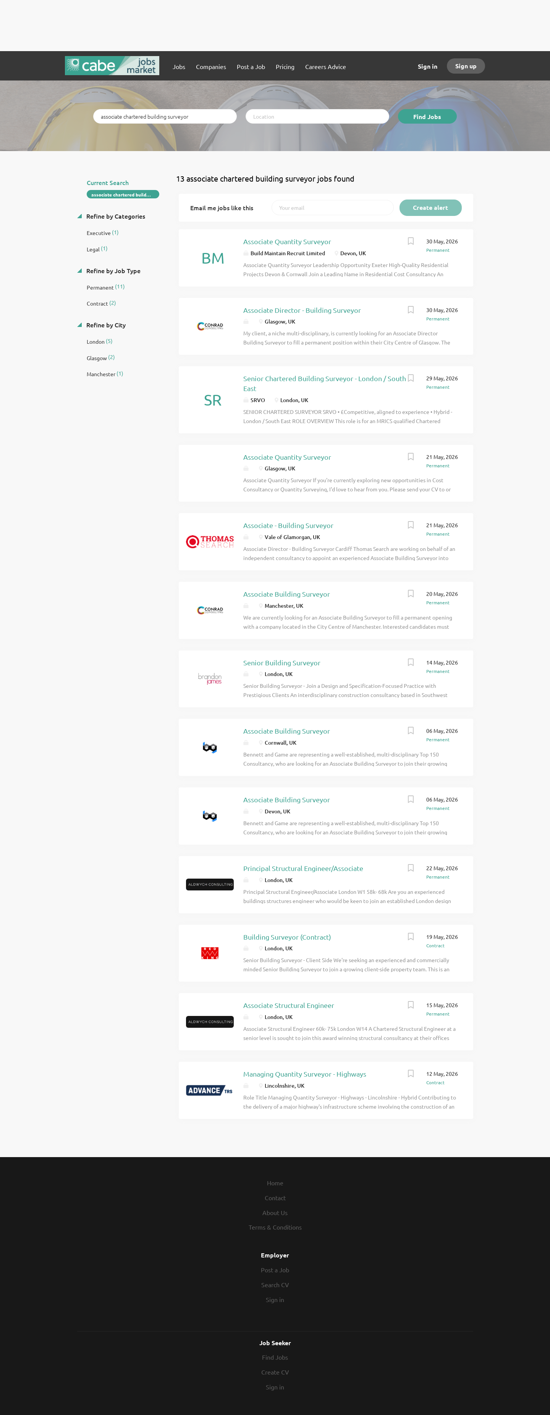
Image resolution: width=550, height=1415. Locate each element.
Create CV (275, 1372)
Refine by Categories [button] (115, 216)
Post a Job (275, 1269)
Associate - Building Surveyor (288, 525)
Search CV (275, 1284)
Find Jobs (427, 117)
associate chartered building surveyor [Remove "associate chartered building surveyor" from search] (125, 195)
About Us (275, 1212)
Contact (275, 1197)
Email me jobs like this (221, 207)
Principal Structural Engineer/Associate (303, 868)
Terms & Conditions (275, 1227)
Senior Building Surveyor (281, 662)
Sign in (427, 66)
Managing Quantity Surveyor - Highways (304, 1074)
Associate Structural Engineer (288, 1005)
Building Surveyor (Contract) (287, 937)
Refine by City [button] (105, 324)
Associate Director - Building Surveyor (302, 310)
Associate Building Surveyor (286, 594)
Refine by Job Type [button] (113, 270)
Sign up (466, 66)
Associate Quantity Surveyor (287, 241)
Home (275, 1182)
